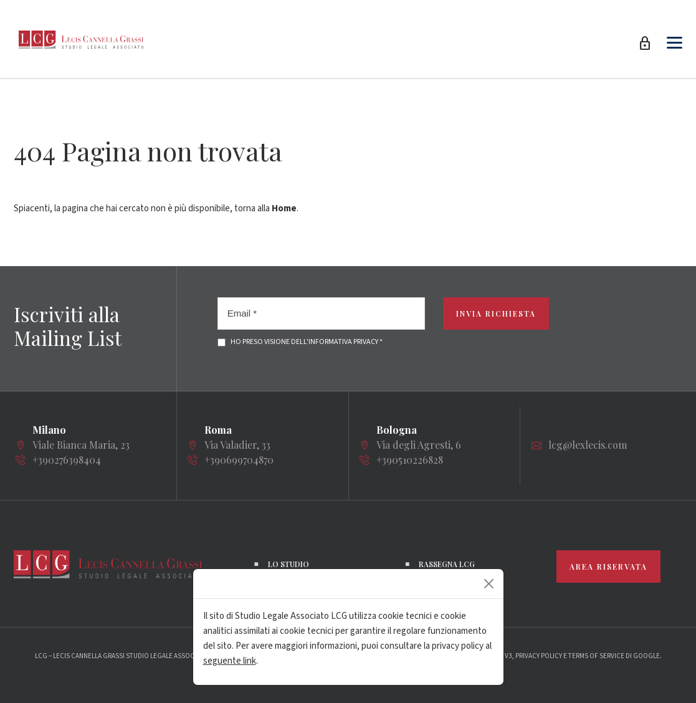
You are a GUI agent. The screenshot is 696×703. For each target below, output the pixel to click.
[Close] (488, 583)
